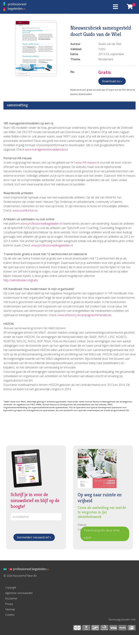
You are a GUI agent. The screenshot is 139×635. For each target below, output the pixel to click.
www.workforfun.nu (25, 210)
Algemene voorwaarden (19, 593)
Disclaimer (11, 598)
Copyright (10, 587)
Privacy (9, 604)
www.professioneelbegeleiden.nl (41, 224)
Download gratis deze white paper (102, 533)
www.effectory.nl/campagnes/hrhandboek (84, 315)
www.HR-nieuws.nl (87, 163)
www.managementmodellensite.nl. (46, 149)
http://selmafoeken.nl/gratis (20, 280)
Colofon (9, 614)
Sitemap (10, 609)
